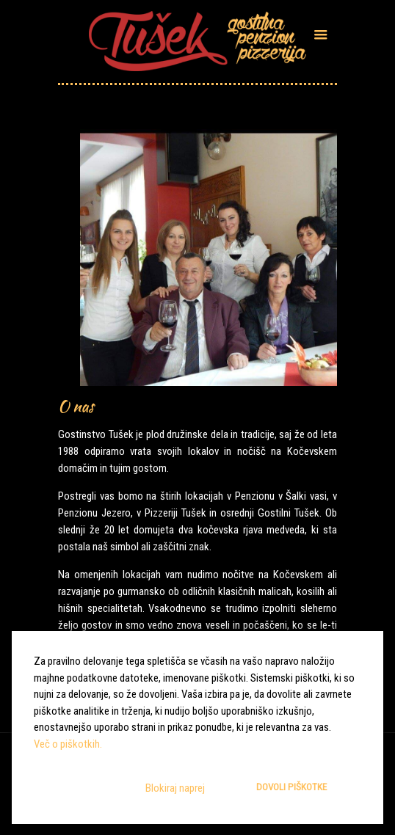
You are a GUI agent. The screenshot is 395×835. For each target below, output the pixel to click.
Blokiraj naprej (175, 788)
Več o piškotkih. (68, 744)
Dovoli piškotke (291, 786)
